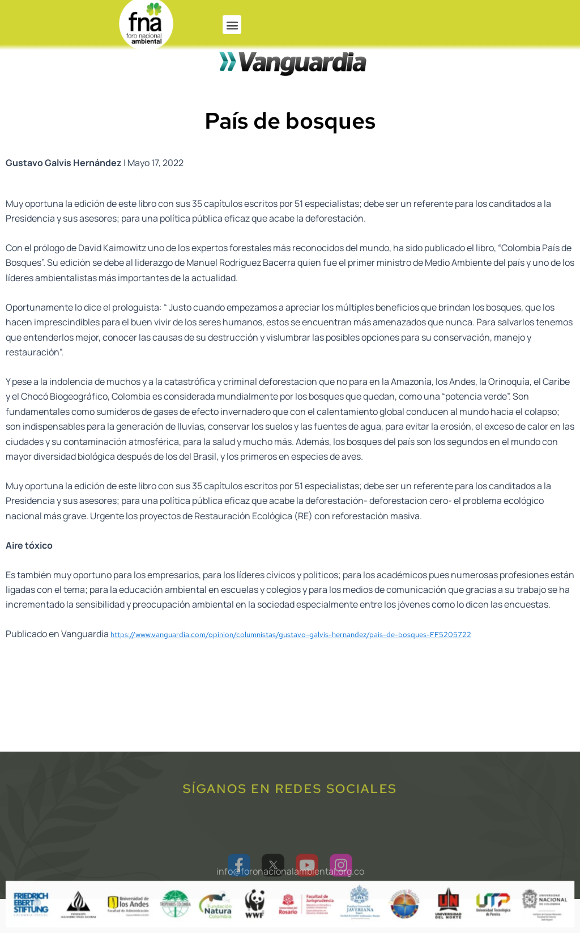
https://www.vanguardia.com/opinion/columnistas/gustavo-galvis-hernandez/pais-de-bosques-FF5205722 (290, 654)
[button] (232, 24)
